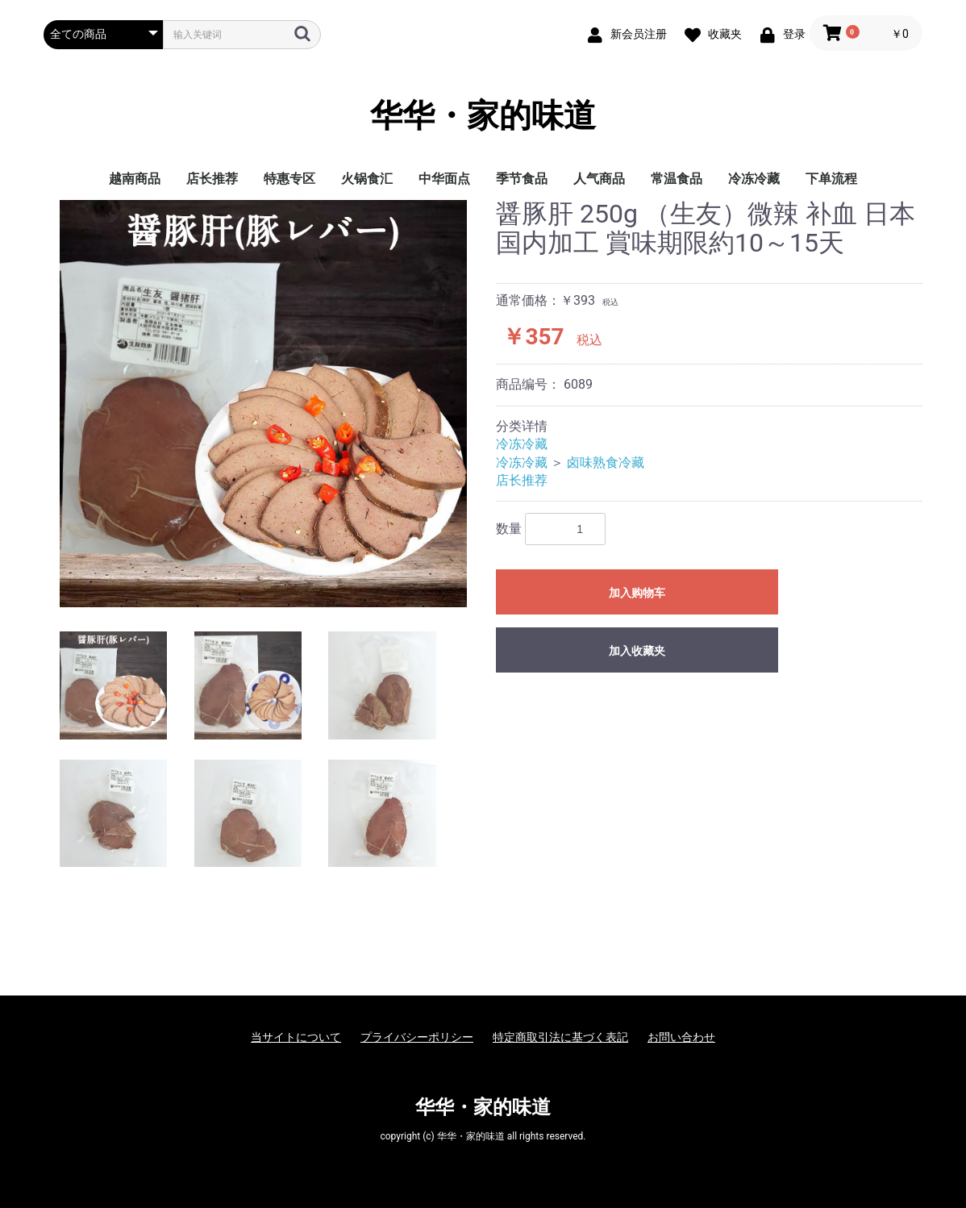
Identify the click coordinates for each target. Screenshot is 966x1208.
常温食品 (676, 178)
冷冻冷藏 (754, 178)
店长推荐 (212, 178)
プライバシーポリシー (416, 1037)
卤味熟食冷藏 (605, 462)
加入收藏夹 (637, 650)
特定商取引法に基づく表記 (560, 1037)
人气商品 (599, 178)
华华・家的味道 (483, 116)
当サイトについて (296, 1037)
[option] (263, 403)
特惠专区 (289, 178)
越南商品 (134, 178)
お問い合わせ (681, 1037)
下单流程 (831, 178)
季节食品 (522, 178)
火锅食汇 (367, 178)
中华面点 (444, 178)
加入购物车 (637, 592)
